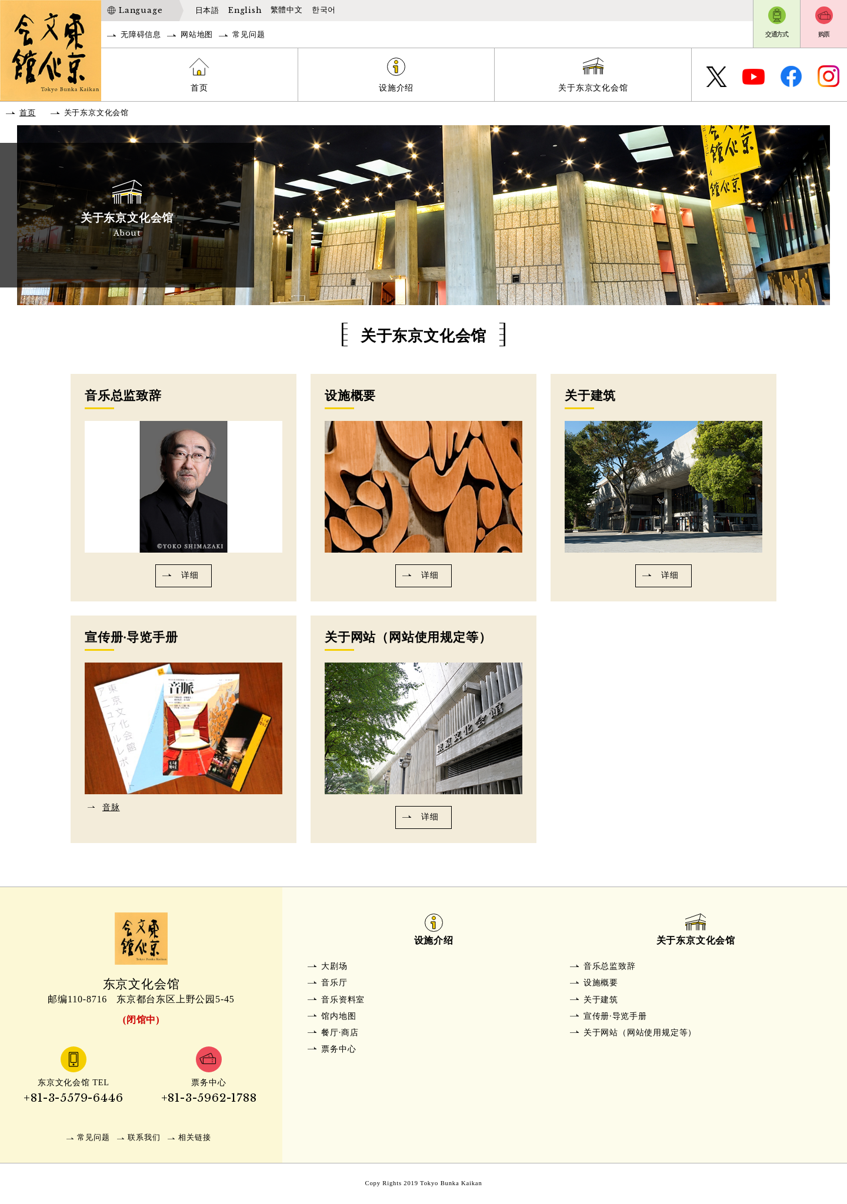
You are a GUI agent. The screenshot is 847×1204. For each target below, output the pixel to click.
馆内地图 (338, 1016)
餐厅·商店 (340, 1032)
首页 (199, 87)
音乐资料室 (343, 999)
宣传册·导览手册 (615, 1016)
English (245, 10)
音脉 (111, 807)
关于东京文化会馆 (593, 87)
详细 (190, 575)
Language (140, 10)
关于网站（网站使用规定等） (639, 1032)
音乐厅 (334, 982)
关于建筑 (600, 999)
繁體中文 (287, 10)
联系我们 (144, 1137)
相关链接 (194, 1137)
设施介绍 (396, 87)
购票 (824, 34)
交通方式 (777, 34)
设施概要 (600, 982)
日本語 (207, 10)
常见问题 (248, 35)
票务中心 (338, 1049)
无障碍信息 (141, 35)
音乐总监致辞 (609, 966)
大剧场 (334, 966)
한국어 (324, 10)
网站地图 (197, 35)
